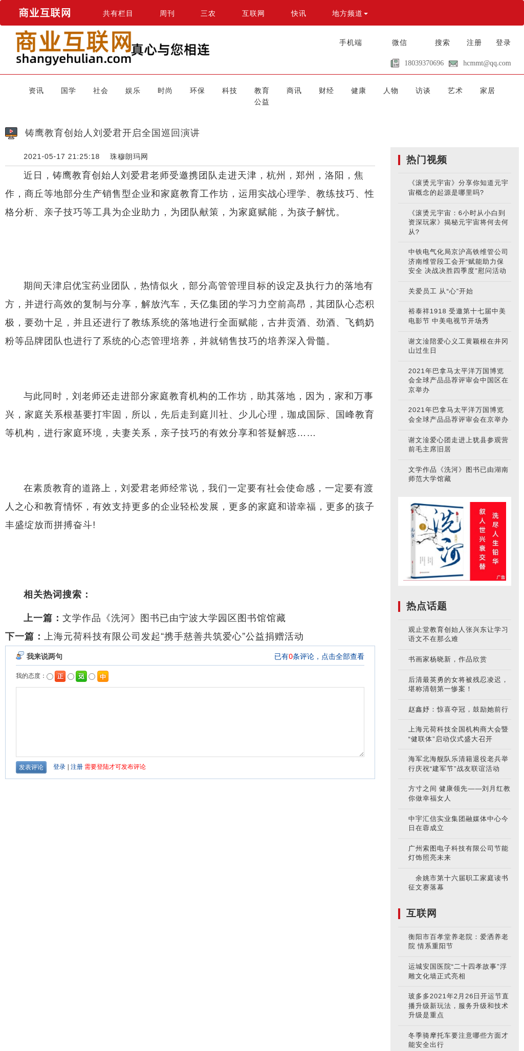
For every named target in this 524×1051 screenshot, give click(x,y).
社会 (105, 90)
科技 (219, 90)
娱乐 (133, 90)
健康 (333, 90)
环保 (191, 90)
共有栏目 (118, 13)
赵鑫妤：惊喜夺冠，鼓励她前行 (458, 697)
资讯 (48, 90)
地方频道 (350, 13)
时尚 (162, 90)
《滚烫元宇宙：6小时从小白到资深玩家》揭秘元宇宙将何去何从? (458, 210)
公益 (476, 90)
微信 (399, 42)
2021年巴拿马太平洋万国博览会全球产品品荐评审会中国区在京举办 (458, 368)
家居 (447, 90)
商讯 (276, 90)
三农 (208, 13)
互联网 (253, 13)
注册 (474, 42)
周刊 (167, 13)
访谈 (390, 90)
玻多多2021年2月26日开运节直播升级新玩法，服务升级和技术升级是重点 (459, 994)
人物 (361, 90)
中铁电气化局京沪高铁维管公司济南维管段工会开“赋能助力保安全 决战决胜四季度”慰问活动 (458, 250)
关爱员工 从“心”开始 (440, 279)
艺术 (419, 90)
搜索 (442, 42)
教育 (247, 90)
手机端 (350, 42)
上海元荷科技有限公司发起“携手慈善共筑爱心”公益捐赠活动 (174, 625)
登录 (503, 42)
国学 (76, 90)
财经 (305, 90)
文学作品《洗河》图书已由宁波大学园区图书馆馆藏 (174, 606)
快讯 (299, 13)
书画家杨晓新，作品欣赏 (447, 647)
